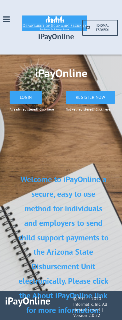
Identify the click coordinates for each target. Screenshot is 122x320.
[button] (100, 28)
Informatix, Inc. (87, 304)
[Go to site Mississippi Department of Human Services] (56, 30)
